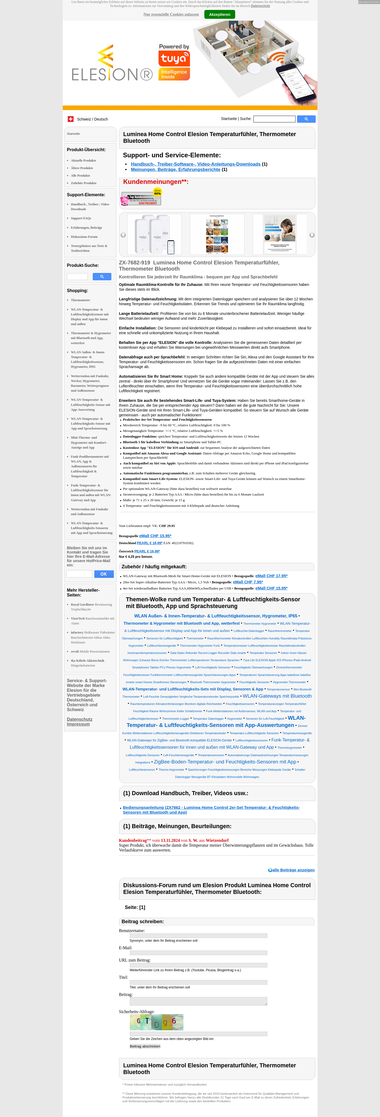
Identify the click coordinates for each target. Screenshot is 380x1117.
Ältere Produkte (82, 168)
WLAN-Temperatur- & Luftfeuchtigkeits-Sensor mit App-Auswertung (90, 404)
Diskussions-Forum (84, 237)
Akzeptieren (219, 14)
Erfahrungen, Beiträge (86, 228)
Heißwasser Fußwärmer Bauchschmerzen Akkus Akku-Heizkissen (93, 637)
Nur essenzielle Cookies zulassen (171, 14)
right (312, 235)
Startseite (229, 119)
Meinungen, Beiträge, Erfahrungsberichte (175, 169)
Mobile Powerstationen (90, 651)
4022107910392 (182, 543)
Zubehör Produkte (84, 183)
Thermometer (80, 300)
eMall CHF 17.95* (271, 575)
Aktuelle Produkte (83, 160)
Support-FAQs (81, 218)
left (123, 235)
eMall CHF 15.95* (155, 535)
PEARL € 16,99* (150, 543)
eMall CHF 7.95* (248, 582)
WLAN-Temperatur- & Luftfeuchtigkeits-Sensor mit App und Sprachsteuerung (90, 423)
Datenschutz (260, 6)
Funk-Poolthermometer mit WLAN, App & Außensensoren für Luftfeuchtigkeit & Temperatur (90, 466)
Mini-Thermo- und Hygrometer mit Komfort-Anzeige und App (89, 442)
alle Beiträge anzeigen (293, 870)
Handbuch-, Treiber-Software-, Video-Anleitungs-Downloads (196, 164)
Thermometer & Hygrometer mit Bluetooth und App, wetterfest (91, 338)
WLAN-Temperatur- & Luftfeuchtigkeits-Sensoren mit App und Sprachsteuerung (92, 528)
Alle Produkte (80, 175)
